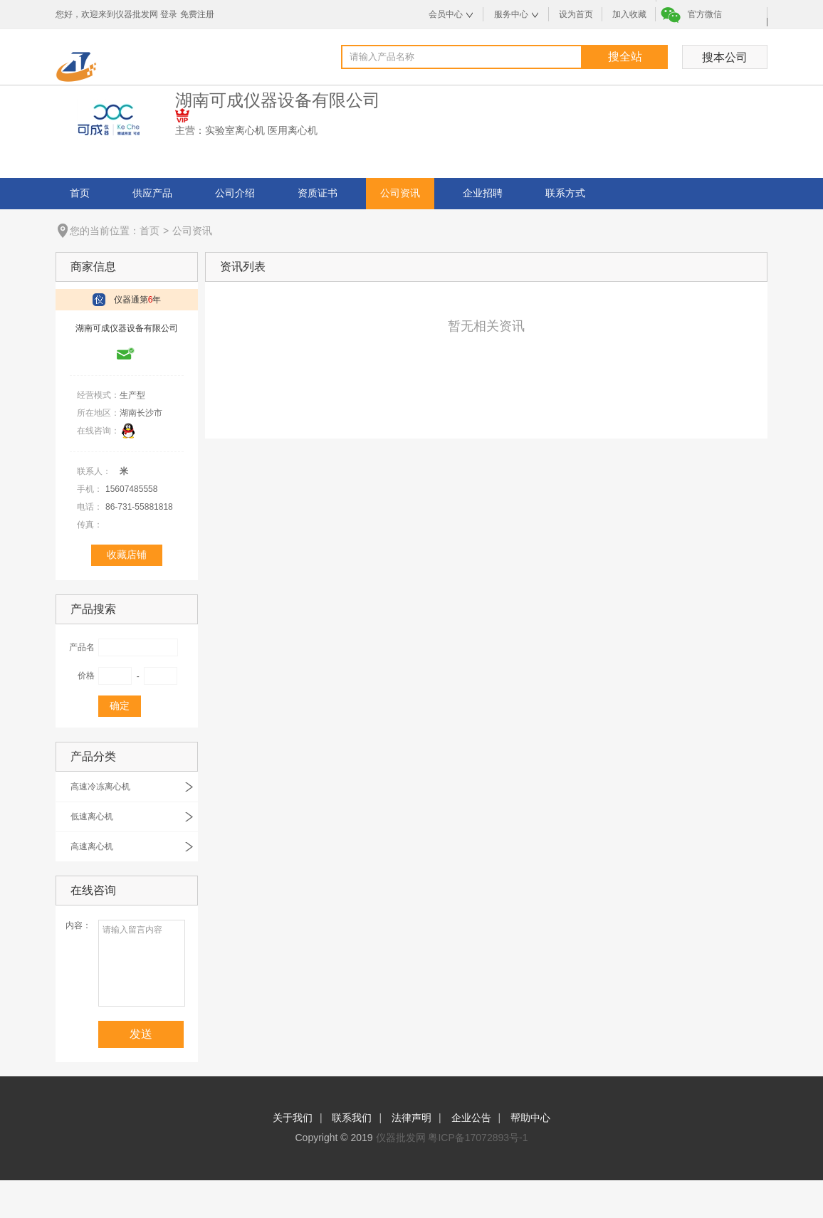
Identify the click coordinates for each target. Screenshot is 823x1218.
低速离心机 (91, 816)
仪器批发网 (401, 1137)
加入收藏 (629, 14)
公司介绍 (235, 193)
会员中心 (446, 14)
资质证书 (317, 193)
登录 (168, 14)
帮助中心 (530, 1117)
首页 (80, 193)
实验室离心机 (235, 130)
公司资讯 (400, 193)
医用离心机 (293, 130)
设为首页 (576, 14)
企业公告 (471, 1117)
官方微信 (705, 14)
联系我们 (352, 1117)
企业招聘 (483, 193)
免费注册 (197, 14)
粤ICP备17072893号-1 (478, 1137)
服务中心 (511, 14)
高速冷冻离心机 (100, 787)
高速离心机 (91, 846)
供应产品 (152, 193)
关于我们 (293, 1117)
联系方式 (565, 193)
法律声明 (411, 1117)
